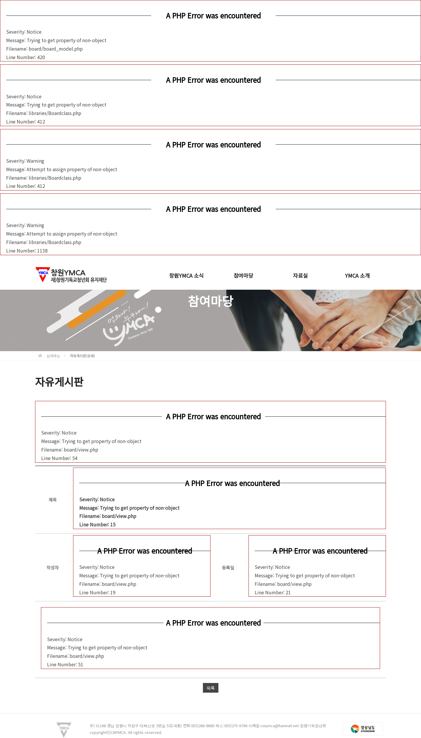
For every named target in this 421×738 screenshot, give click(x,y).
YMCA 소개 (357, 275)
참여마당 (243, 275)
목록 (210, 688)
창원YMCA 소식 (186, 275)
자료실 (300, 275)
